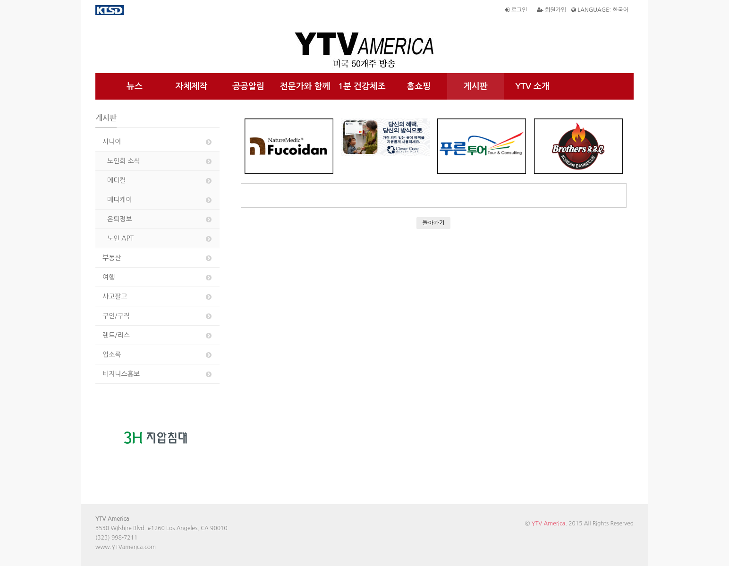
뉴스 (135, 86)
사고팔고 (157, 296)
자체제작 (192, 86)
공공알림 (248, 86)
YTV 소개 (532, 86)
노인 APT (160, 238)
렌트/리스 (157, 335)
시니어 (157, 141)
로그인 (516, 10)
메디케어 (160, 199)
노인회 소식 (160, 161)
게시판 (476, 86)
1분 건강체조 (362, 86)
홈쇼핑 (419, 86)
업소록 (157, 354)
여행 (157, 277)
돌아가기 (433, 223)
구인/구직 (157, 316)
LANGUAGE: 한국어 (599, 10)
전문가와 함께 (305, 86)
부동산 (157, 258)
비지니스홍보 (157, 374)
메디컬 (160, 180)
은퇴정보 (160, 219)
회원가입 (551, 10)
